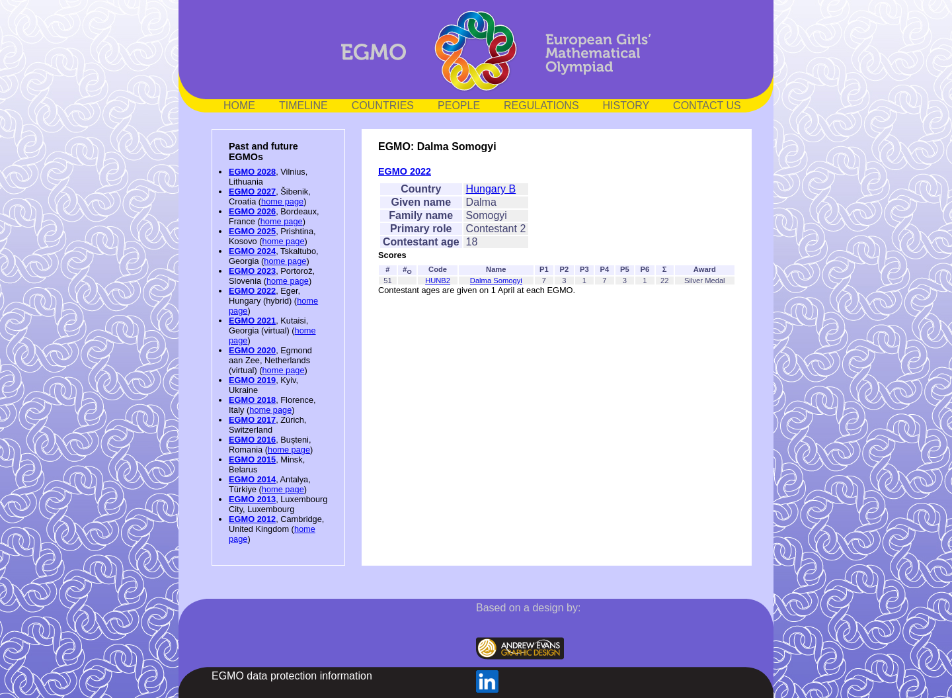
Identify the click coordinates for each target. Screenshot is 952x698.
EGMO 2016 (252, 440)
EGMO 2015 (252, 459)
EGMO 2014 (252, 479)
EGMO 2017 (252, 420)
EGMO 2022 (252, 291)
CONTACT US (707, 105)
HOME (239, 105)
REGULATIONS (541, 105)
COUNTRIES (383, 105)
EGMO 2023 (252, 271)
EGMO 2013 (252, 499)
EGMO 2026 (252, 211)
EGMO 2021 (252, 321)
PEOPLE (459, 105)
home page (282, 201)
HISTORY (626, 105)
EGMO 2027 (252, 191)
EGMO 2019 (252, 380)
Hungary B (491, 189)
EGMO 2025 (252, 231)
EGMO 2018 (252, 400)
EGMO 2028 (252, 172)
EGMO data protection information (292, 675)
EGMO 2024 (252, 251)
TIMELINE (303, 105)
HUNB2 (437, 280)
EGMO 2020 (252, 350)
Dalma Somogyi (496, 280)
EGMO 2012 (252, 519)
